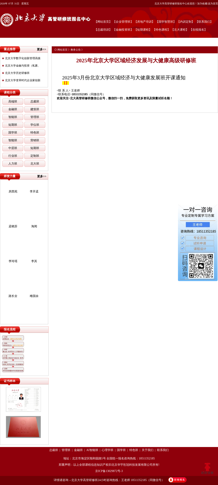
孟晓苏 (13, 226)
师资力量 (10, 176)
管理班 (34, 117)
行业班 (12, 155)
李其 (34, 261)
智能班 (12, 117)
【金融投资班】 (123, 29)
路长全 (13, 296)
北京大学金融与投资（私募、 (21, 65)
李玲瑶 (13, 261)
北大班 (34, 163)
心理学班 (107, 450)
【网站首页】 (103, 21)
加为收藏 (202, 3)
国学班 (12, 132)
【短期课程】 (143, 29)
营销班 (34, 140)
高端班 (12, 101)
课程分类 (10, 92)
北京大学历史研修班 (16, 73)
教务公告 (76, 49)
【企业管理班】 (123, 21)
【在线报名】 (198, 29)
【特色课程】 (161, 29)
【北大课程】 (180, 29)
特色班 (34, 132)
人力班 (12, 163)
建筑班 (34, 109)
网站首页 (62, 49)
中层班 (12, 148)
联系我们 (163, 450)
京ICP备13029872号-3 (109, 471)
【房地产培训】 (144, 21)
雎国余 (34, 296)
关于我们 (147, 450)
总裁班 (34, 101)
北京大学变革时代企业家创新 (21, 80)
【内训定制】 (186, 21)
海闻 (34, 226)
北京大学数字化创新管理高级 (21, 58)
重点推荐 (10, 49)
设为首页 (213, 3)
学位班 (34, 124)
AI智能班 (92, 450)
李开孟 (34, 191)
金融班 (12, 109)
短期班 (12, 124)
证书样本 (10, 381)
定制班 (34, 155)
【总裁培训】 (103, 29)
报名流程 (10, 329)
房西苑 (13, 191)
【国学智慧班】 (166, 21)
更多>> (41, 49)
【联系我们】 (204, 21)
